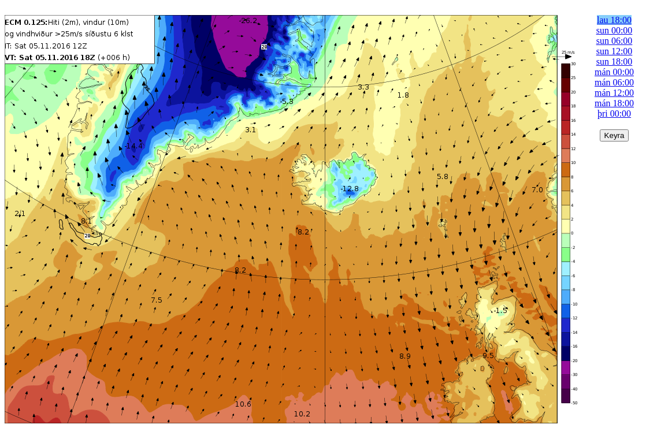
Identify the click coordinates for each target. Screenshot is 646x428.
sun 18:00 (614, 61)
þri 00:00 (614, 113)
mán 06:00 (614, 82)
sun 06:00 (614, 41)
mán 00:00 (614, 72)
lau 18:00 (614, 20)
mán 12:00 (614, 93)
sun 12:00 (614, 51)
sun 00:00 (614, 30)
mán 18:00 (614, 103)
